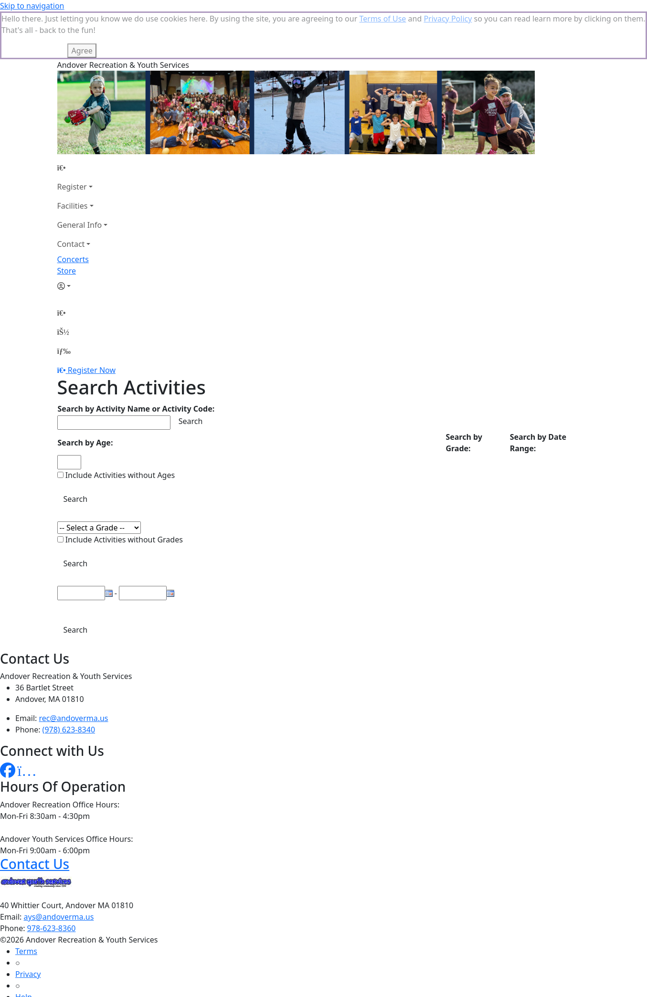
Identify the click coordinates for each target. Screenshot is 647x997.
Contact (71, 244)
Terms (26, 951)
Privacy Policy (448, 18)
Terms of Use (382, 18)
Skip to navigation (32, 5)
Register (72, 186)
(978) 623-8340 (68, 729)
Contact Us (34, 864)
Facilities (72, 206)
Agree (81, 50)
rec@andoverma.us (73, 718)
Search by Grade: (463, 443)
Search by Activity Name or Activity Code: (136, 408)
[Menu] (64, 351)
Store (66, 270)
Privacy (28, 974)
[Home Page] (82, 167)
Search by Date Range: (538, 443)
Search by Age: (85, 442)
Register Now (92, 370)
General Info (79, 225)
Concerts (73, 259)
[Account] (82, 286)
